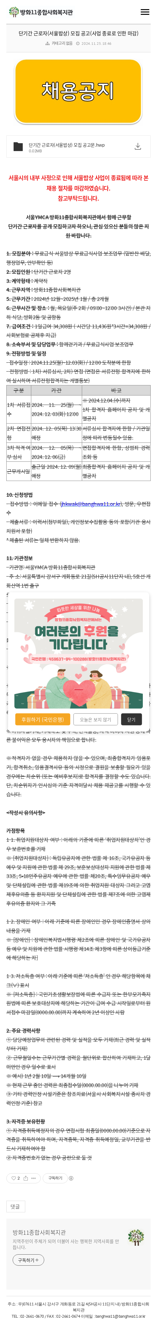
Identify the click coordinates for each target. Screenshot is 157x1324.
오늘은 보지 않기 (95, 719)
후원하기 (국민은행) (42, 719)
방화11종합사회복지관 (39, 1232)
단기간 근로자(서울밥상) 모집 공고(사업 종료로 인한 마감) (79, 33)
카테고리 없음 (62, 43)
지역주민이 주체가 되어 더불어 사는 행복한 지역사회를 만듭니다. (66, 1244)
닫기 (131, 719)
